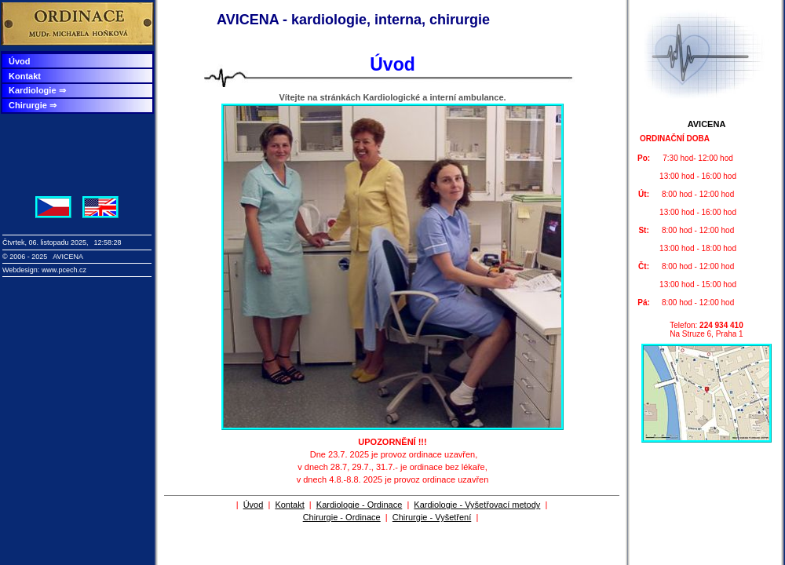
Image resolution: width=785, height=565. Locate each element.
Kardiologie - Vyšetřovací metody (477, 504)
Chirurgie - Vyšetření (431, 517)
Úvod (20, 61)
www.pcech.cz (64, 270)
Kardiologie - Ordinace (359, 504)
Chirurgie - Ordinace (342, 517)
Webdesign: (22, 270)
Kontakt (25, 76)
